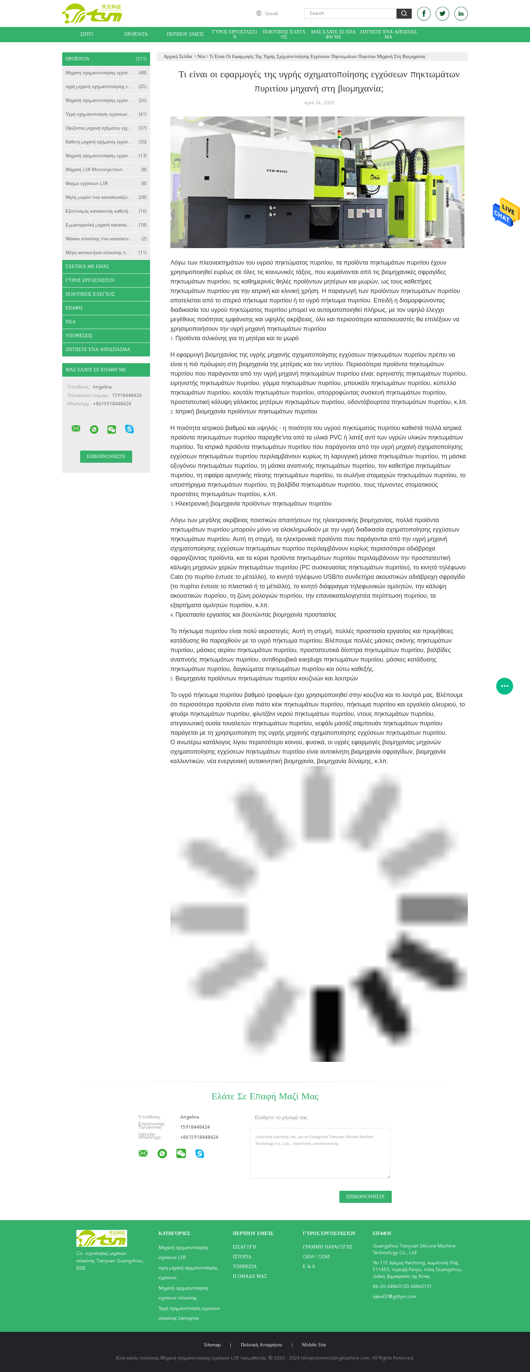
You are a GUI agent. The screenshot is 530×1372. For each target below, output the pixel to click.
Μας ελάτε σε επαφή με (333, 34)
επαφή (74, 308)
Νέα (71, 322)
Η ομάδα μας (250, 1276)
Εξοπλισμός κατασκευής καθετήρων (106, 211)
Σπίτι (86, 34)
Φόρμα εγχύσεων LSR (106, 183)
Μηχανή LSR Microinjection (106, 170)
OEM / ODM (316, 1257)
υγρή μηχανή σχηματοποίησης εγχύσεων (106, 86)
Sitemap (212, 1345)
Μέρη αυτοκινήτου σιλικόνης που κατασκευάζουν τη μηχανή (108, 253)
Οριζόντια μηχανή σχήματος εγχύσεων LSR (107, 128)
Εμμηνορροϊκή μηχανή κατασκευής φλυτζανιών (108, 225)
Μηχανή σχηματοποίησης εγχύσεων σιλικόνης (108, 100)
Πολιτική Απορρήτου (261, 1345)
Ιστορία (242, 1257)
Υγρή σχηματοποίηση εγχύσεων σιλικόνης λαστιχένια (108, 114)
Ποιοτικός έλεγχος (284, 34)
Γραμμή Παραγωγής (328, 1247)
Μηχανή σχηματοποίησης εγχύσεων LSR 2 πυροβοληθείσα (108, 156)
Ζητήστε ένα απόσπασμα (388, 34)
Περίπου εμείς (185, 34)
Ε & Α (309, 1266)
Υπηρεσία (245, 1266)
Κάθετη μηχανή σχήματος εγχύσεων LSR (106, 142)
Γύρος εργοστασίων (235, 34)
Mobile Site (314, 1345)
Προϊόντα (136, 34)
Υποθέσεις (79, 335)
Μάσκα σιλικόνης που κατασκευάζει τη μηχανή (108, 239)
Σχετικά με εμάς (87, 266)
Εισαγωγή (244, 1247)
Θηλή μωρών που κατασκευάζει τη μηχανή (107, 197)
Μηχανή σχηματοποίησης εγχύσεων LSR (106, 73)
